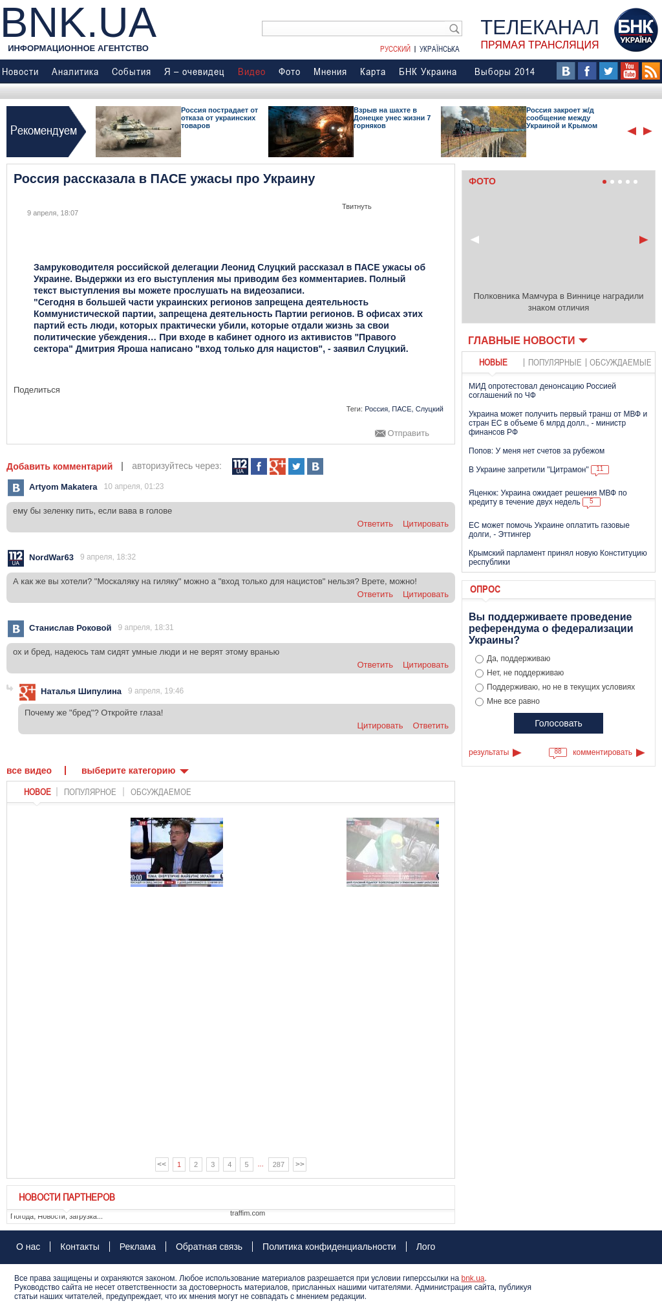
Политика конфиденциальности (329, 1246)
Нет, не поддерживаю (525, 672)
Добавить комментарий (59, 466)
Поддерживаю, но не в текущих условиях (561, 687)
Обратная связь (209, 1246)
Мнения (330, 71)
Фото (290, 71)
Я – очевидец (194, 71)
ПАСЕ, (402, 409)
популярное (90, 791)
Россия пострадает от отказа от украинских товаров (219, 117)
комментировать (602, 752)
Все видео (29, 770)
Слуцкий (429, 409)
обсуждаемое (161, 791)
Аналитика (75, 71)
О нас (28, 1246)
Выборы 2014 (505, 71)
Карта (373, 71)
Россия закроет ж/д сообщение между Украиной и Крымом (561, 117)
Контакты (79, 1246)
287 (278, 1164)
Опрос (485, 588)
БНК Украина (428, 71)
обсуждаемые (621, 361)
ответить (375, 524)
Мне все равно (513, 701)
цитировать (426, 524)
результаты (489, 752)
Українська (440, 48)
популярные (555, 361)
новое (37, 791)
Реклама (138, 1246)
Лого (426, 1246)
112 (240, 466)
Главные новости (521, 340)
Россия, (377, 409)
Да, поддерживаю (518, 658)
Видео (252, 71)
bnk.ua (472, 1278)
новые (493, 361)
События (131, 71)
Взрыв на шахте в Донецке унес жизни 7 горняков (392, 117)
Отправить (408, 433)
